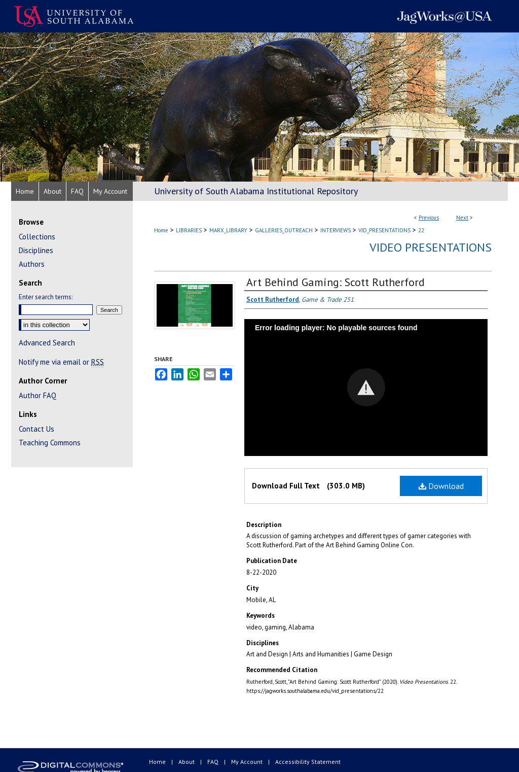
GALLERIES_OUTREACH (284, 230)
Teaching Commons (50, 442)
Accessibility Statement (308, 761)
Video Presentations (430, 247)
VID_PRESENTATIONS (384, 230)
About (187, 761)
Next (462, 217)
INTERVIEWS (335, 230)
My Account (247, 761)
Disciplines (36, 250)
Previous (429, 217)
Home (161, 230)
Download (441, 486)
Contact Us (36, 429)
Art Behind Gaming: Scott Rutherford (335, 282)
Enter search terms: (45, 297)
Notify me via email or (61, 362)
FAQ (213, 761)
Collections (37, 236)
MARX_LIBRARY (228, 230)
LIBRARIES (189, 230)
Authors (32, 264)
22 (421, 230)
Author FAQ (37, 395)
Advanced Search (47, 342)
